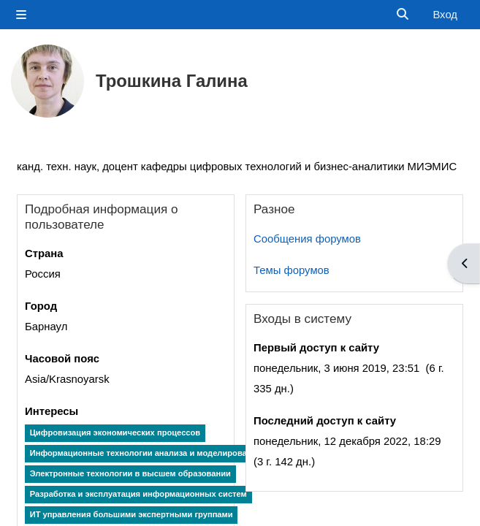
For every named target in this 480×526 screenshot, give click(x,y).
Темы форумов (291, 270)
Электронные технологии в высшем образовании (130, 473)
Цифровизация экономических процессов (115, 432)
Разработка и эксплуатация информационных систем (138, 493)
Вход (445, 14)
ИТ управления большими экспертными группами (131, 514)
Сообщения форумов (307, 239)
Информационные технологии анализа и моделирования (146, 453)
